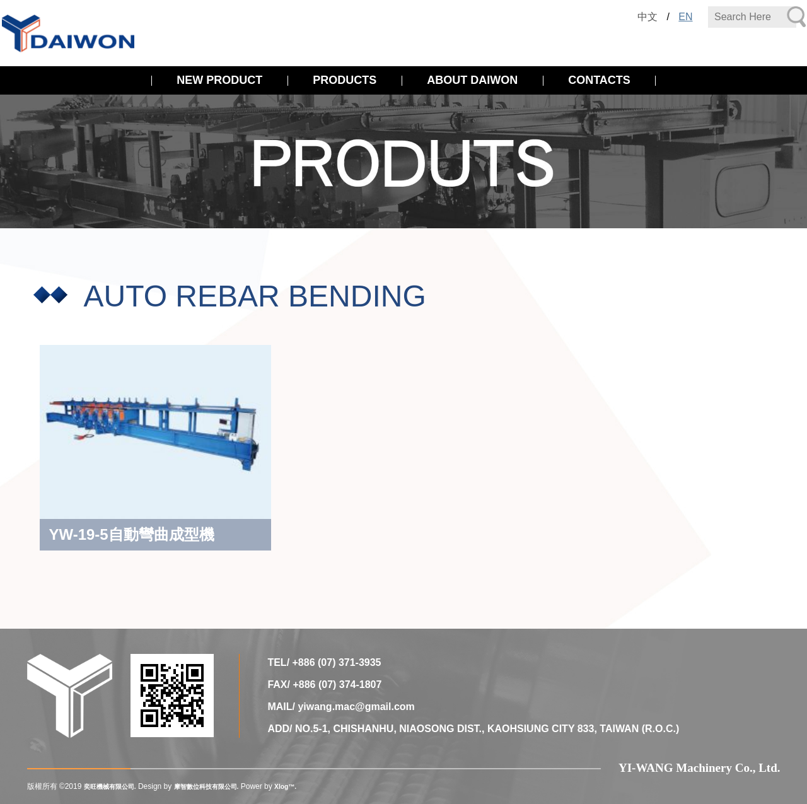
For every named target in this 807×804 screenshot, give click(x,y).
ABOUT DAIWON (472, 80)
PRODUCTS (344, 80)
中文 (647, 16)
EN (685, 16)
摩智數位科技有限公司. (223, 786)
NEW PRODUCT (219, 80)
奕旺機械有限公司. (115, 786)
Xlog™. (310, 786)
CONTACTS (599, 80)
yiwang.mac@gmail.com (356, 706)
